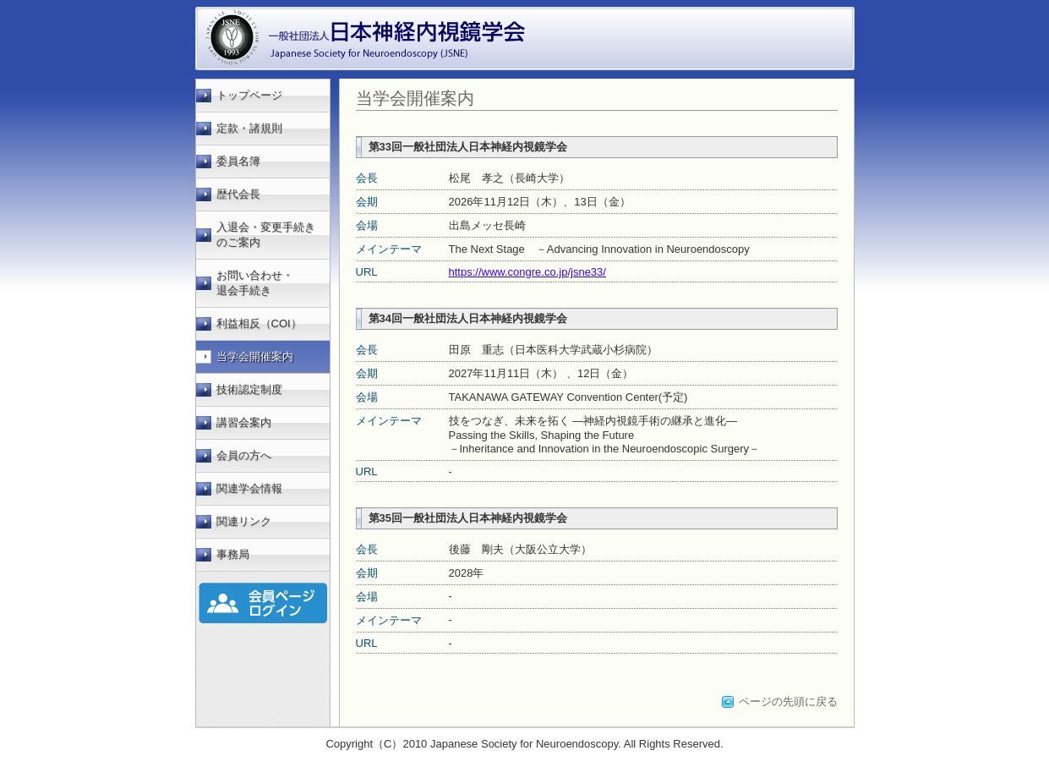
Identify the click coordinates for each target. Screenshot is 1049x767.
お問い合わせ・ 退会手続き (254, 283)
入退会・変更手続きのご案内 (265, 235)
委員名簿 (238, 161)
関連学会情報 (249, 488)
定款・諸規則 (249, 128)
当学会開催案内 (254, 356)
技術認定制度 (249, 389)
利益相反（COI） (259, 323)
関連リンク (243, 521)
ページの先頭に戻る (788, 701)
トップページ (249, 95)
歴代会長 (238, 194)
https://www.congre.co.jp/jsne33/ (527, 272)
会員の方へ (243, 455)
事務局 (232, 554)
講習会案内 (243, 422)
